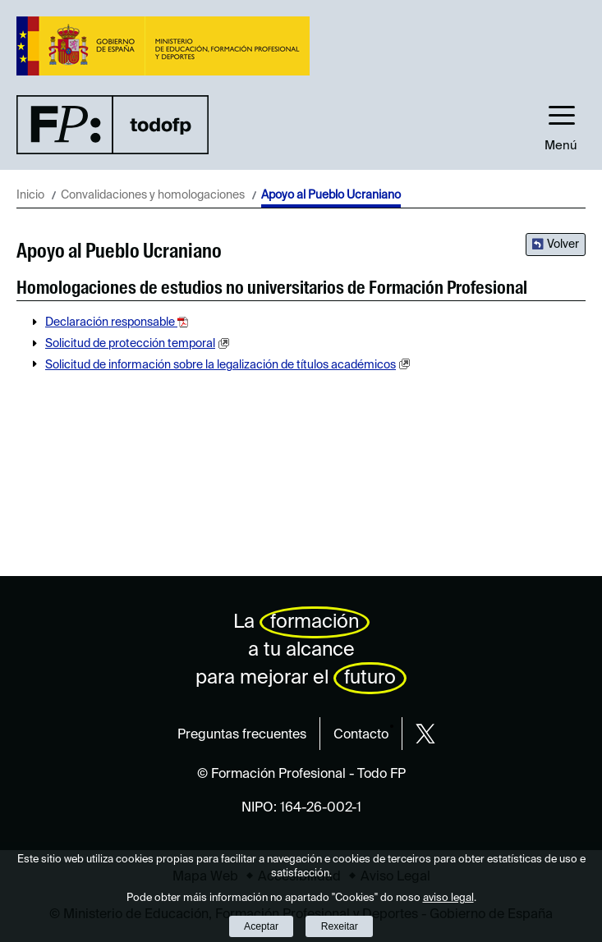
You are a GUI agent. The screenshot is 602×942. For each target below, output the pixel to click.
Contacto (360, 735)
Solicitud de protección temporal (130, 344)
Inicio (30, 195)
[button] (561, 123)
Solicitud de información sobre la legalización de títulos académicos (220, 365)
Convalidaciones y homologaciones (153, 195)
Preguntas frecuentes (241, 735)
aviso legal (448, 898)
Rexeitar (339, 926)
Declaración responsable (111, 322)
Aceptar (261, 926)
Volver (563, 244)
